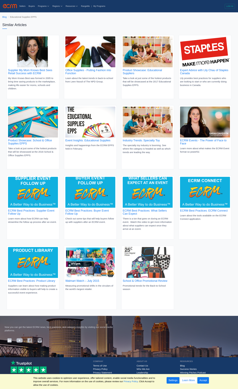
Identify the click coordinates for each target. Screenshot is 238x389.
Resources (72, 6)
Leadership (142, 372)
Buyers (32, 6)
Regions (57, 6)
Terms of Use (100, 365)
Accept (203, 380)
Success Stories (188, 369)
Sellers (22, 6)
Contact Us (142, 365)
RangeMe (85, 6)
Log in (229, 6)
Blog (4, 17)
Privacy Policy (100, 369)
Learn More (188, 380)
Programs (43, 6)
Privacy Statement (102, 372)
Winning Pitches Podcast (193, 372)
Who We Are (143, 369)
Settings (173, 380)
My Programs (99, 6)
